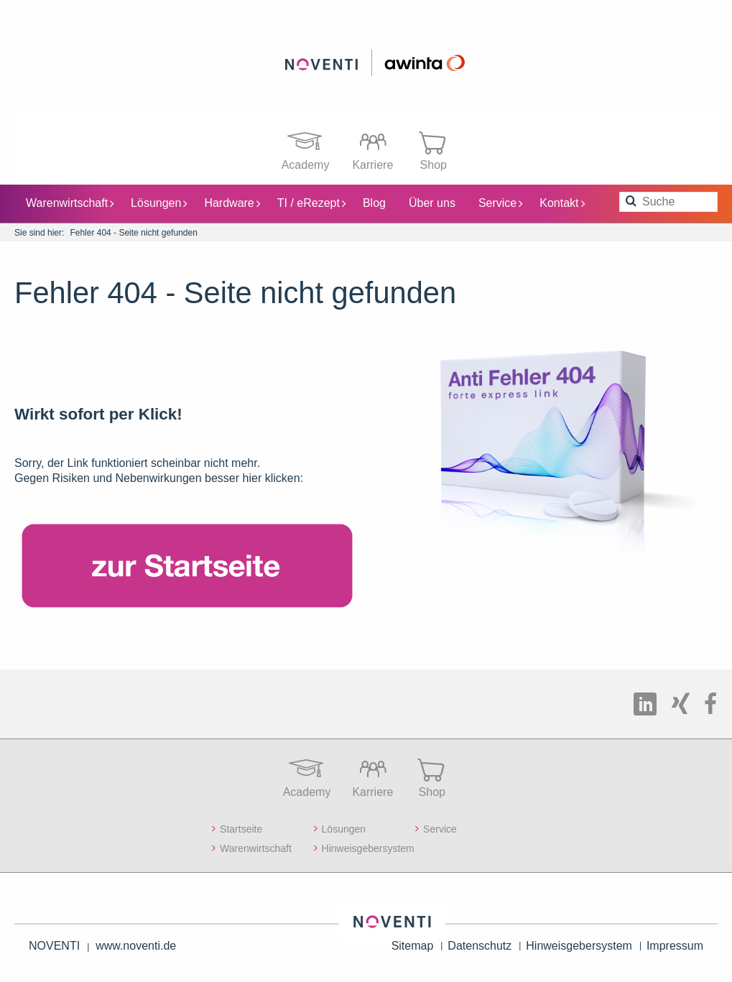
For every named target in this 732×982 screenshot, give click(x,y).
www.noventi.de (136, 945)
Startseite (241, 829)
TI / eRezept (311, 202)
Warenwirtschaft (69, 202)
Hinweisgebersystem (368, 847)
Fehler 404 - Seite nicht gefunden (133, 232)
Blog (374, 202)
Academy (306, 146)
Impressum (675, 945)
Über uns (432, 202)
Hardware (231, 202)
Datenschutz (479, 945)
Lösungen (159, 202)
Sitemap (413, 945)
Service (500, 202)
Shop (433, 146)
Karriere (372, 146)
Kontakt (561, 202)
